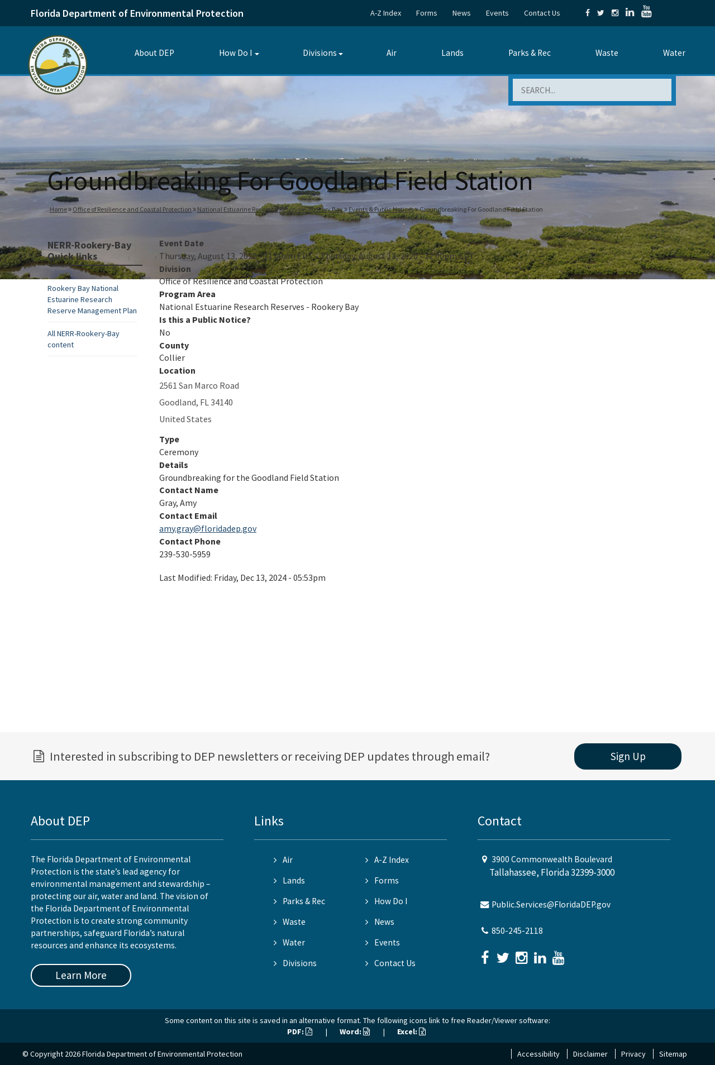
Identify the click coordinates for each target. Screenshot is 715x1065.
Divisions (320, 52)
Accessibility (538, 1054)
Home (58, 209)
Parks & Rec (529, 52)
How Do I (235, 52)
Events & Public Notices (381, 209)
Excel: (411, 1031)
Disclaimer (590, 1054)
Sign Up (628, 756)
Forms (426, 13)
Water (674, 52)
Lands (452, 52)
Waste (606, 52)
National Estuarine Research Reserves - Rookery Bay (270, 209)
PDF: (299, 1031)
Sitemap (673, 1054)
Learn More (81, 975)
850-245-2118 (517, 930)
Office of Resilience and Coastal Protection (132, 209)
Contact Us (542, 13)
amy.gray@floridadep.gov (207, 528)
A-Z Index (385, 13)
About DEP (154, 52)
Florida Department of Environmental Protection (137, 13)
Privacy (633, 1054)
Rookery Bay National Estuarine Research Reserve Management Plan (92, 299)
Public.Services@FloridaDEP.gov (551, 904)
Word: (355, 1031)
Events (497, 13)
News (461, 13)
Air (392, 52)
